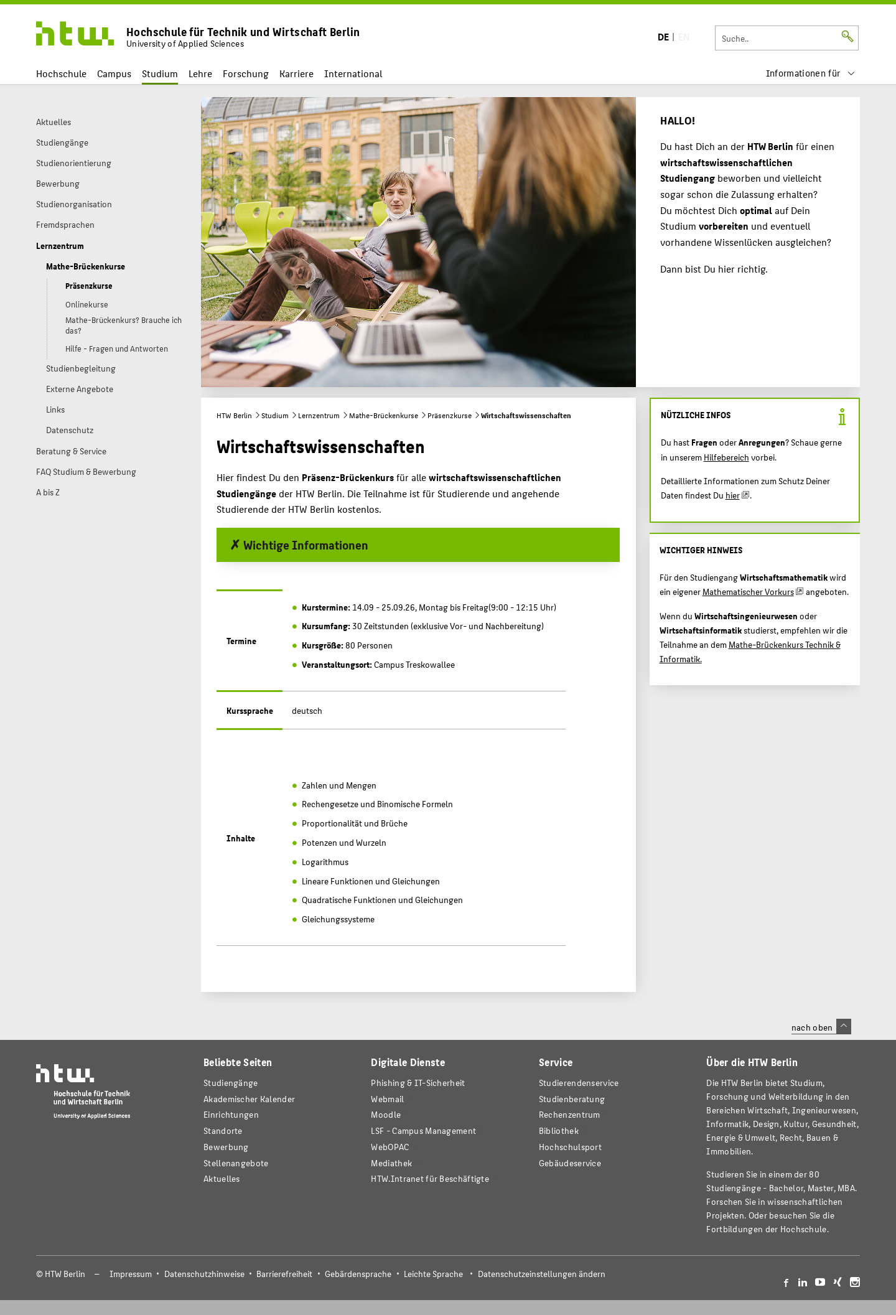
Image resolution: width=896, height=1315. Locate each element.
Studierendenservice (579, 1082)
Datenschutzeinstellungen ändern (541, 1273)
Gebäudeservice (570, 1162)
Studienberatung (572, 1098)
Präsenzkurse (449, 415)
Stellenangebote (235, 1162)
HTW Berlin (234, 415)
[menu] (811, 73)
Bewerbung (226, 1146)
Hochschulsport (570, 1146)
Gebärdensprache (358, 1273)
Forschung (246, 73)
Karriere (296, 73)
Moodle (386, 1114)
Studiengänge (230, 1082)
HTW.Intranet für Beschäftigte (430, 1178)
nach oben (821, 1027)
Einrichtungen (231, 1114)
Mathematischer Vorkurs (748, 591)
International (353, 73)
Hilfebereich (726, 457)
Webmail (387, 1098)
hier (733, 495)
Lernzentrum (319, 415)
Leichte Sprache (433, 1273)
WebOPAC (390, 1146)
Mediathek (391, 1162)
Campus (114, 73)
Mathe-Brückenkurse (383, 415)
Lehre (200, 73)
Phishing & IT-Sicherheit (418, 1082)
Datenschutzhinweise (204, 1273)
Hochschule (61, 73)
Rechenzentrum (569, 1114)
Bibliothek (559, 1130)
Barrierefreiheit (284, 1273)
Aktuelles (221, 1178)
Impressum (131, 1273)
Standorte (223, 1130)
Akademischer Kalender (249, 1098)
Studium (160, 73)
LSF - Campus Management (423, 1130)
